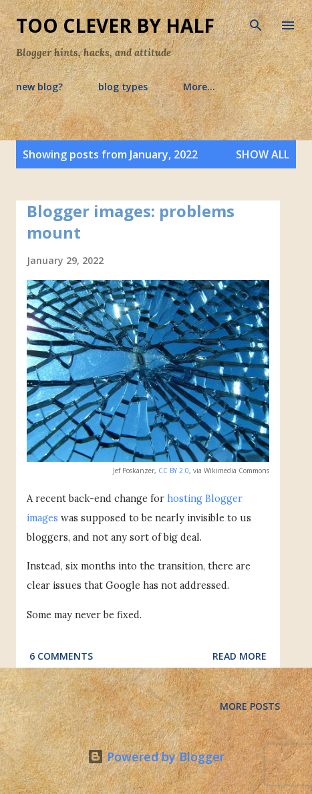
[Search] (256, 24)
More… (199, 86)
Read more (239, 656)
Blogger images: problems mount (131, 221)
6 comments (61, 656)
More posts (250, 706)
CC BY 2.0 (173, 470)
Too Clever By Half (115, 25)
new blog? (39, 86)
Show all (262, 154)
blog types (123, 86)
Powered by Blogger (156, 757)
